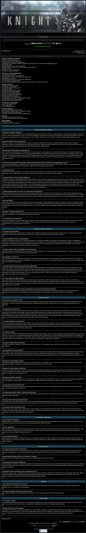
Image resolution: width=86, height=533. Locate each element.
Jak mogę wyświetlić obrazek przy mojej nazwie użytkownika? (16, 79)
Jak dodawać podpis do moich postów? (11, 88)
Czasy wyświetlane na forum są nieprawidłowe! (13, 75)
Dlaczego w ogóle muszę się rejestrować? (12, 61)
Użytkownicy (75, 33)
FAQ (84, 33)
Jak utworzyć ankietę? (7, 89)
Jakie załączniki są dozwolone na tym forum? (12, 117)
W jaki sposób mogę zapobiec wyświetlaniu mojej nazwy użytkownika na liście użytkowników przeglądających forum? (29, 63)
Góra (3, 138)
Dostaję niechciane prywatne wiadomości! (12, 112)
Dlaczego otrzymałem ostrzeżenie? (10, 95)
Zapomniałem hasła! (6, 64)
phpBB (34, 525)
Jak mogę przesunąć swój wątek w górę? (11, 100)
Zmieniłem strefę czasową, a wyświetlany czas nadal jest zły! (16, 77)
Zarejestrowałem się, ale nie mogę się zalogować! (13, 66)
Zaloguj (23, 33)
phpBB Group (54, 502)
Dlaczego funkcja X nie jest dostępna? (11, 123)
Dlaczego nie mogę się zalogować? (10, 59)
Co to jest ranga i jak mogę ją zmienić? (11, 80)
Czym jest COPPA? (6, 68)
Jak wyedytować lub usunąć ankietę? (10, 91)
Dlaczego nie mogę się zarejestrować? (11, 69)
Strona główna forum (6, 33)
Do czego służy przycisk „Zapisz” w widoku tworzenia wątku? (16, 98)
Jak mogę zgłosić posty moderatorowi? (11, 96)
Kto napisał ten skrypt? (7, 121)
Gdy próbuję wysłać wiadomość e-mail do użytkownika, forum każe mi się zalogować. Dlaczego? (25, 82)
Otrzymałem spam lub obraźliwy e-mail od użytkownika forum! (16, 113)
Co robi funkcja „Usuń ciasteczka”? (10, 71)
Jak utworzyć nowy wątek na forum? (10, 85)
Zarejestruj (68, 33)
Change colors (55, 525)
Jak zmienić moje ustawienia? (9, 74)
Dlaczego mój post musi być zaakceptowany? (12, 99)
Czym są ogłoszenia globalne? (9, 104)
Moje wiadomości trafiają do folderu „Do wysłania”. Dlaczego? (16, 111)
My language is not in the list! (9, 78)
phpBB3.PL (53, 526)
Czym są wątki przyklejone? (8, 106)
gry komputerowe (42, 523)
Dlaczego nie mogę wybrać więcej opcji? (11, 90)
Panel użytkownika (16, 33)
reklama (54, 523)
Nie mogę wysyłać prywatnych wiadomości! (12, 110)
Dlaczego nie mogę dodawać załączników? (12, 94)
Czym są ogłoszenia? (7, 105)
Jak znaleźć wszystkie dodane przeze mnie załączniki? (15, 118)
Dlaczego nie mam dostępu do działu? (11, 93)
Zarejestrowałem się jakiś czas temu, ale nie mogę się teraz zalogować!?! (19, 67)
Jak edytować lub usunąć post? (9, 86)
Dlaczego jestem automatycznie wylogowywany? (13, 62)
